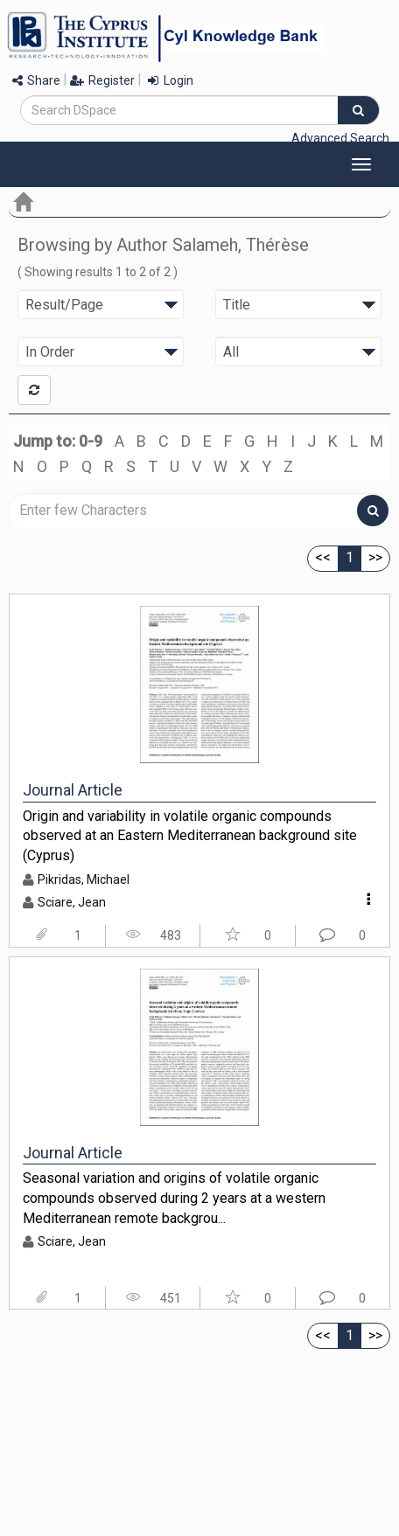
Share (36, 80)
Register (102, 80)
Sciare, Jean (72, 902)
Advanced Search (340, 138)
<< (323, 557)
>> (375, 557)
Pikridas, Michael (84, 879)
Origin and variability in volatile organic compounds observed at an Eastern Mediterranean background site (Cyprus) (190, 836)
